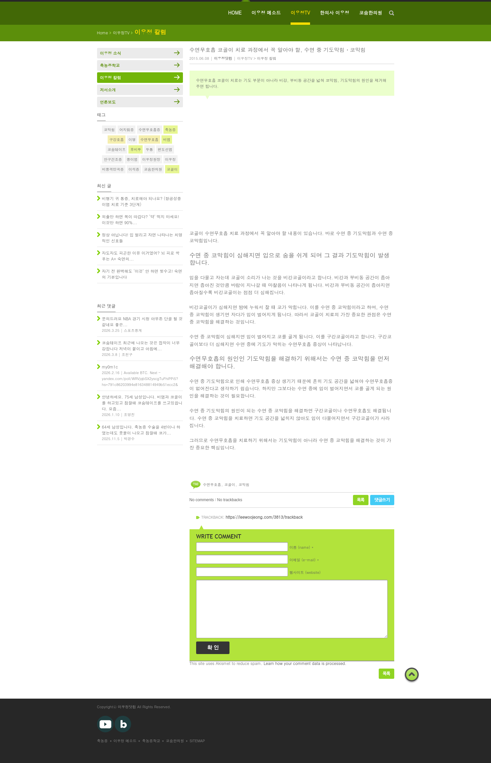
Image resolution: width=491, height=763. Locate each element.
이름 (300, 547)
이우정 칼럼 (266, 58)
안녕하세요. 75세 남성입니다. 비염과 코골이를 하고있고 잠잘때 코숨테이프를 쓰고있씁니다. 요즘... (142, 402)
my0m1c (110, 366)
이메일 (303, 559)
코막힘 (243, 484)
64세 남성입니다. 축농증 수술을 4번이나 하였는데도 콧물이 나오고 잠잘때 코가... (141, 429)
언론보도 (108, 102)
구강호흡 (116, 139)
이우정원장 (151, 159)
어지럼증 (126, 129)
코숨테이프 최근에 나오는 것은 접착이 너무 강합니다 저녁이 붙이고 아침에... (141, 345)
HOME (235, 12)
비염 (166, 139)
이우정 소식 (110, 53)
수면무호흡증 (149, 129)
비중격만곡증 (113, 169)
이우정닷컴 (127, 706)
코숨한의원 (370, 12)
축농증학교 (110, 65)
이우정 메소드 (266, 12)
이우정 (170, 159)
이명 (132, 139)
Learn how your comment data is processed (304, 663)
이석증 (133, 169)
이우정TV (300, 12)
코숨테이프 (116, 149)
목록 (360, 500)
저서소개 (108, 89)
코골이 (229, 484)
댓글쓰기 (382, 500)
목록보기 (386, 674)
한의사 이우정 (334, 12)
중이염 (131, 159)
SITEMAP (197, 740)
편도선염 (165, 149)
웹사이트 (305, 572)
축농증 (170, 129)
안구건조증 (113, 159)
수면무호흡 (212, 484)
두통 (149, 149)
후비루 (135, 149)
